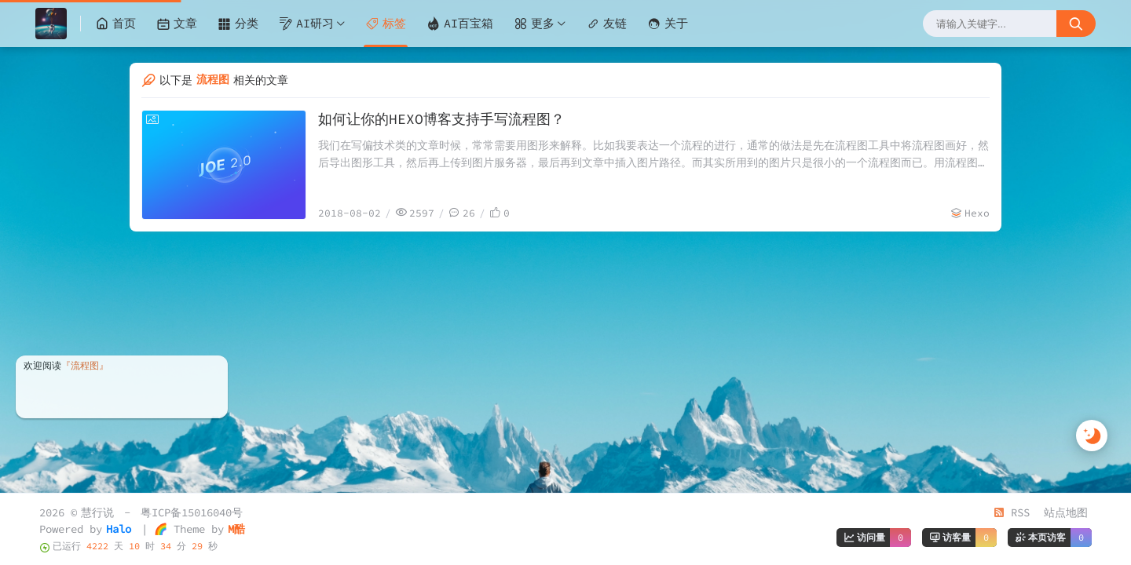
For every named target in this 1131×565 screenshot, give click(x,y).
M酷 (236, 529)
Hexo (977, 213)
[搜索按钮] (1076, 23)
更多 (534, 23)
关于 (667, 23)
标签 (385, 23)
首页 (115, 23)
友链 (606, 23)
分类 (238, 23)
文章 (176, 23)
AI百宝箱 (459, 23)
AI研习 (306, 23)
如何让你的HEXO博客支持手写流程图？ (441, 119)
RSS (1012, 512)
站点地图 (1066, 512)
